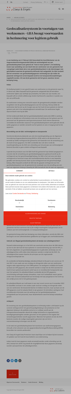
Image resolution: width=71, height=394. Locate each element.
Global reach (59, 2)
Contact (25, 2)
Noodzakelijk (19, 200)
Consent (19, 171)
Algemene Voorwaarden (13, 382)
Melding (41, 382)
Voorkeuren (51, 200)
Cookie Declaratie (18, 193)
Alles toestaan (35, 223)
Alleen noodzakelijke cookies (35, 213)
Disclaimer (24, 382)
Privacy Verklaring (32, 193)
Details (51, 171)
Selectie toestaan (35, 218)
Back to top (12, 374)
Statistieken (20, 207)
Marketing (51, 207)
